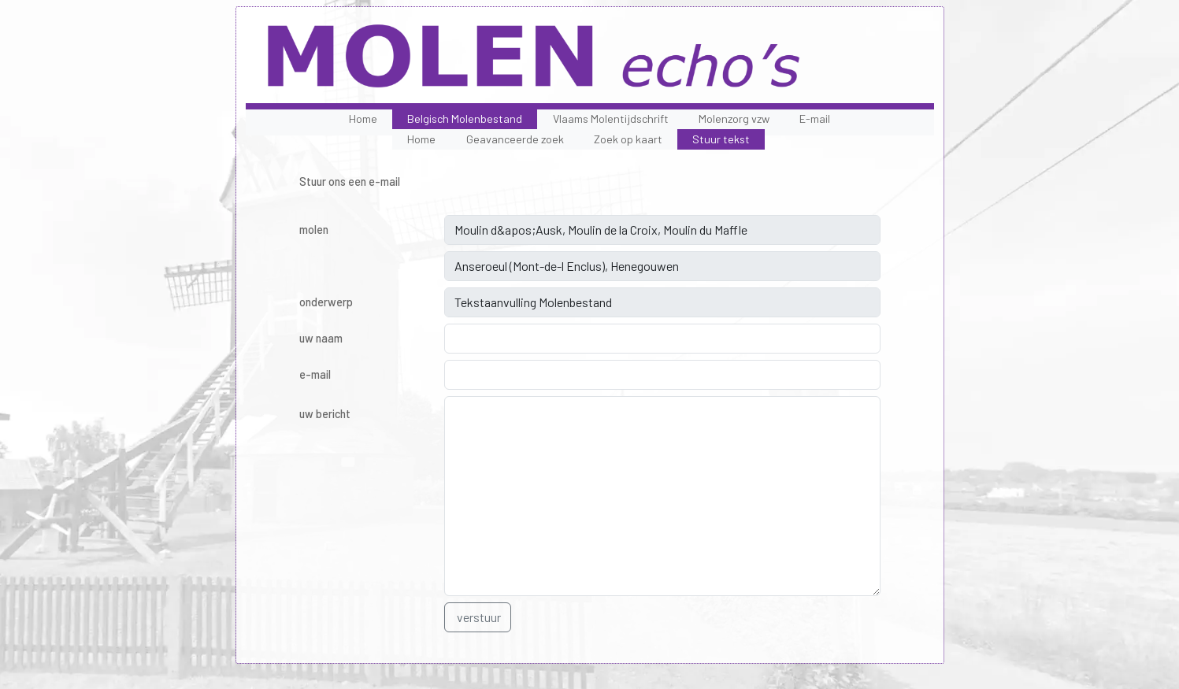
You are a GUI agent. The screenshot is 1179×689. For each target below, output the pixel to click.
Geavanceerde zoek (515, 139)
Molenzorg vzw (734, 118)
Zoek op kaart (628, 139)
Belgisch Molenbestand (464, 118)
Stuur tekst (721, 139)
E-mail (814, 118)
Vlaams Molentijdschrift (611, 118)
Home (363, 118)
